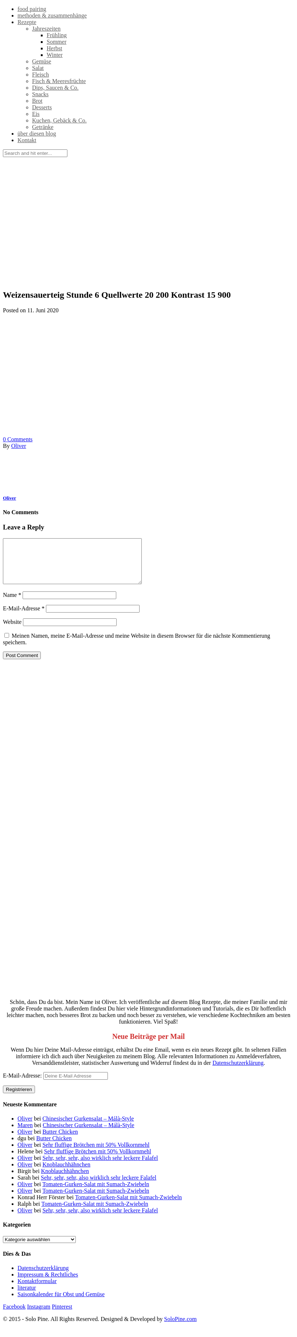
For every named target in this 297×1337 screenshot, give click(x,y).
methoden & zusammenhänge (52, 15)
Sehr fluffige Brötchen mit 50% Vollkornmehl (95, 1153)
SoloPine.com (180, 1328)
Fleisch (40, 74)
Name (12, 604)
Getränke (43, 127)
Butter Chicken (60, 1140)
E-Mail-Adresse (23, 617)
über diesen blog (36, 133)
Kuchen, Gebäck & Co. (59, 120)
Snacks (40, 94)
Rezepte (26, 22)
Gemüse (41, 61)
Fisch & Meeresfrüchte (59, 81)
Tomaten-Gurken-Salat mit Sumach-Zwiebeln (95, 1193)
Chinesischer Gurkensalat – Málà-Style (88, 1127)
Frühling (57, 35)
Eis (35, 114)
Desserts (42, 107)
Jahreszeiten (46, 29)
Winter (55, 55)
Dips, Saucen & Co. (55, 88)
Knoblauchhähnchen (66, 1173)
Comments (17, 439)
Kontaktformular (37, 1290)
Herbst (54, 48)
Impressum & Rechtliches (47, 1283)
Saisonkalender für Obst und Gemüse (61, 1303)
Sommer (56, 42)
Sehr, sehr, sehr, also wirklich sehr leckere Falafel (100, 1167)
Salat (38, 68)
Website (12, 631)
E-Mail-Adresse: (55, 1084)
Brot (37, 101)
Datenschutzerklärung (237, 1071)
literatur (26, 1296)
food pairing (31, 9)
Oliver (18, 446)
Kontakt (26, 140)
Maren (25, 1134)
